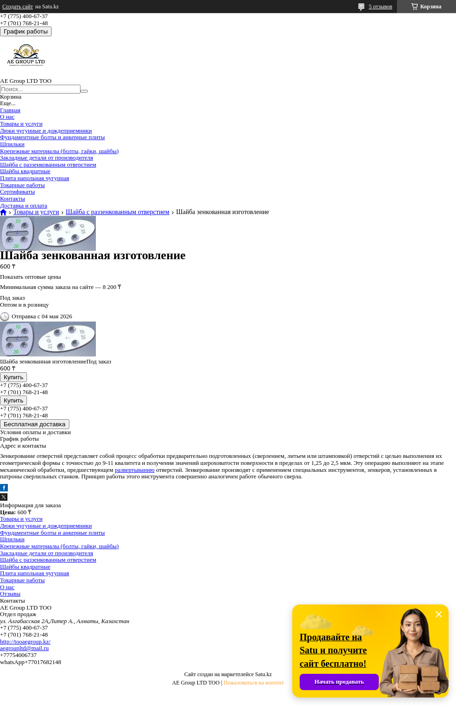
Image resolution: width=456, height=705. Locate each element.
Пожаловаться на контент (253, 682)
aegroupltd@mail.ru (24, 648)
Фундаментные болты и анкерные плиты (52, 137)
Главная (10, 110)
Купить (13, 377)
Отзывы (10, 593)
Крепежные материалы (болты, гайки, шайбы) (59, 151)
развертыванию (134, 469)
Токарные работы (22, 184)
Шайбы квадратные (25, 171)
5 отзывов (380, 6)
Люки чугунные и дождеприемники (46, 130)
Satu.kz (263, 674)
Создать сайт (17, 6)
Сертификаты (17, 191)
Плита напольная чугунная (34, 178)
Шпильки (12, 144)
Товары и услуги (21, 123)
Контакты (12, 198)
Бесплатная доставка (35, 424)
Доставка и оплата (23, 205)
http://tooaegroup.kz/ (25, 641)
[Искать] (84, 91)
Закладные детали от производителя (46, 157)
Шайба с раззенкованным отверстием (48, 164)
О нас (7, 116)
